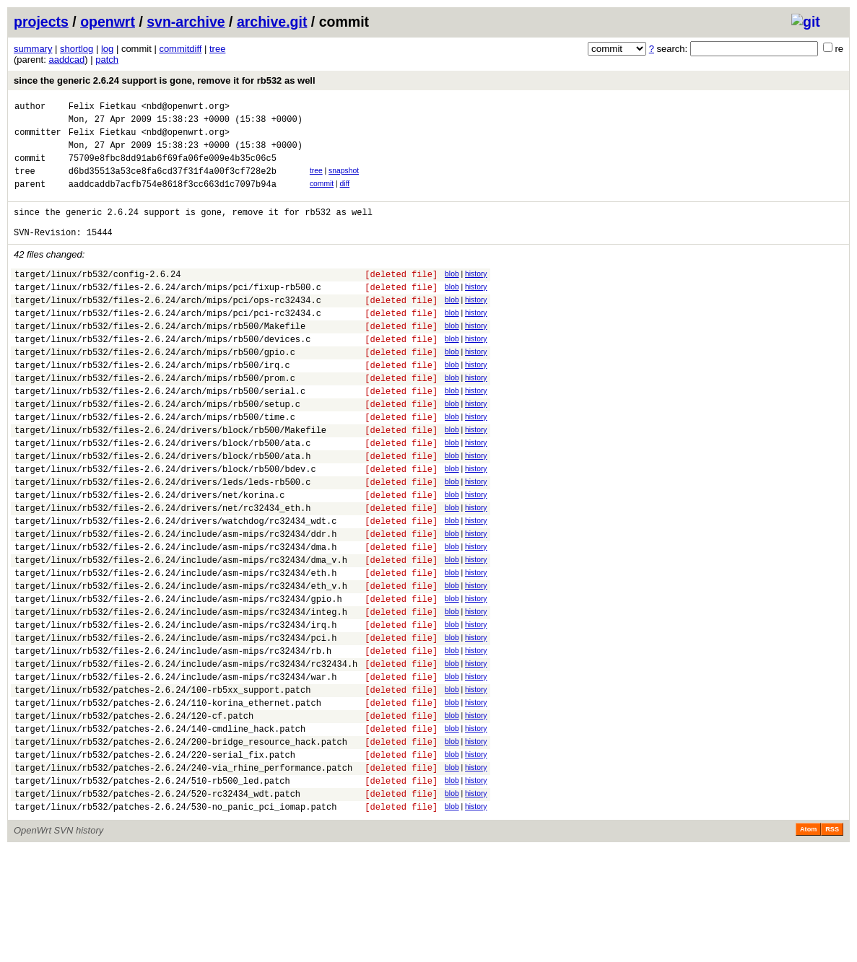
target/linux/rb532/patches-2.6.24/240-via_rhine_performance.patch (183, 873)
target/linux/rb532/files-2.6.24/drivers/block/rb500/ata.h (162, 510)
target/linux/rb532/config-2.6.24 (97, 298)
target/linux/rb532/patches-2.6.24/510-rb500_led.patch (152, 889)
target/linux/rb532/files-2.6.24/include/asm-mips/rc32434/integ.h (180, 692)
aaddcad (66, 59)
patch (106, 59)
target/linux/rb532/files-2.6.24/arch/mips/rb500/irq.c (152, 404)
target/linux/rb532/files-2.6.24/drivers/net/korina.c (149, 555)
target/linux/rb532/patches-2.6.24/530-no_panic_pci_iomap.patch (175, 919)
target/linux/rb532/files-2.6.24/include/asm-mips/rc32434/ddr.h (175, 601)
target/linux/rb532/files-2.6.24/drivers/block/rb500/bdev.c (165, 525)
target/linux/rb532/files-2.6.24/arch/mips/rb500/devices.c (162, 373)
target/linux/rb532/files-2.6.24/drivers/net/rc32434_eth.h (162, 570)
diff (345, 197)
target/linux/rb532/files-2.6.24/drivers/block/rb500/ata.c (162, 495)
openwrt (107, 22)
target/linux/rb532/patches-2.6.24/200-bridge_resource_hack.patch (180, 843)
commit (322, 197)
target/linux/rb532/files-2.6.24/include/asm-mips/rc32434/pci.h (175, 722)
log (107, 48)
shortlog (76, 48)
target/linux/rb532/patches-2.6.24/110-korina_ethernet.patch (167, 798)
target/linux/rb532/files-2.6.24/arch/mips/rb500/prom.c (154, 419)
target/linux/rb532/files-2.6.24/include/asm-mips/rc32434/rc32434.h (185, 752)
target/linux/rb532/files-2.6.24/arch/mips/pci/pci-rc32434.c (167, 343)
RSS (832, 941)
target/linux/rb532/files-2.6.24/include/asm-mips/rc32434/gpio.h (178, 676)
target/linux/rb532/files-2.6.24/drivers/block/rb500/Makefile (170, 479)
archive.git (272, 22)
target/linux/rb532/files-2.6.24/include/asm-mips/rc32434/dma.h (175, 616)
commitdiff (180, 48)
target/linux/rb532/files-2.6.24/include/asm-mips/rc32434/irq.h (175, 707)
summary (33, 48)
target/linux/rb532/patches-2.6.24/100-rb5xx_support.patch (162, 783)
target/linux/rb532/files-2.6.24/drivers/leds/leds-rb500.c (162, 540)
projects (41, 22)
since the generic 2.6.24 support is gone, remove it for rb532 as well (165, 80)
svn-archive (186, 22)
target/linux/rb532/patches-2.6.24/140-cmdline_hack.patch (159, 828)
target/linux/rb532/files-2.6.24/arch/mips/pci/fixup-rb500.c (167, 313)
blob (452, 295)
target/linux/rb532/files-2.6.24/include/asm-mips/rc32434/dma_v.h (180, 631)
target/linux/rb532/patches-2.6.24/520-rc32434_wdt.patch (157, 904)
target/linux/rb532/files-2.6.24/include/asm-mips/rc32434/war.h (175, 767)
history (476, 295)
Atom (808, 941)
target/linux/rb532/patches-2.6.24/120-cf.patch (133, 813)
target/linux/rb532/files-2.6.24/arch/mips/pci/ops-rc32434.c (167, 328)
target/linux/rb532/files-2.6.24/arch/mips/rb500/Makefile (159, 358)
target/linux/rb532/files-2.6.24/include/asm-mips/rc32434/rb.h (172, 737)
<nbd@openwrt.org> (186, 108)
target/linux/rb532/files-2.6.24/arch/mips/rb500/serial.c (159, 434)
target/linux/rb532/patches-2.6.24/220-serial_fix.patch (154, 858)
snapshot (344, 181)
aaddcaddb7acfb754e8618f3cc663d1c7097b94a (173, 199)
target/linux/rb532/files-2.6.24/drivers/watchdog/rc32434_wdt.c (175, 586)
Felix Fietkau (102, 108)
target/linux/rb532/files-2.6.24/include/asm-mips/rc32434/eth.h (175, 646)
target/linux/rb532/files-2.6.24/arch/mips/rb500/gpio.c (154, 388)
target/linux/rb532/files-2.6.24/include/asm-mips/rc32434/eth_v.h (180, 661)
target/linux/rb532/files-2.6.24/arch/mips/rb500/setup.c (157, 449)
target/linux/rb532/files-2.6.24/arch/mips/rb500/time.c (154, 464)
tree (217, 48)
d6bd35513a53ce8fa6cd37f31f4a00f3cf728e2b (173, 184)
